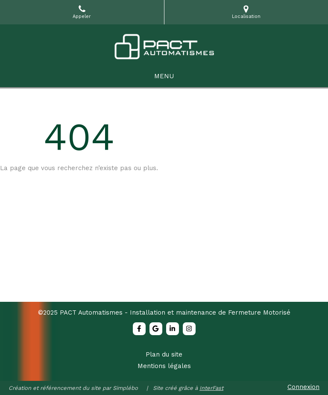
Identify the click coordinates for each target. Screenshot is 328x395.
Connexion (303, 387)
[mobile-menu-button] (164, 76)
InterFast (211, 388)
